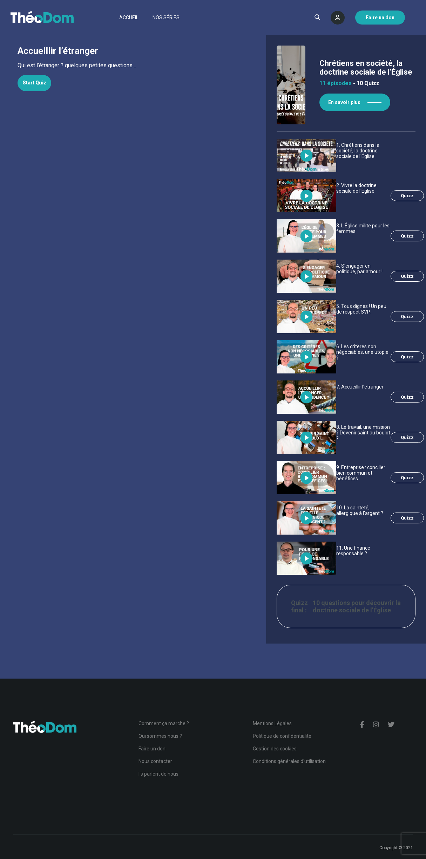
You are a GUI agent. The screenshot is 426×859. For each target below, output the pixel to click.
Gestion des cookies (275, 748)
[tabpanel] (133, 65)
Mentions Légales (272, 723)
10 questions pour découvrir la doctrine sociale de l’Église (357, 606)
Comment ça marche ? (163, 723)
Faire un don (151, 748)
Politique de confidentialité (282, 736)
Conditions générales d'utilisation (289, 761)
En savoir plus (344, 102)
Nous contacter (155, 761)
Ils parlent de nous (158, 774)
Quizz (407, 195)
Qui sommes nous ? (160, 736)
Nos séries (166, 17)
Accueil (128, 17)
